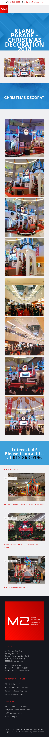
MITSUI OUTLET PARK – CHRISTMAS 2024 (24, 505)
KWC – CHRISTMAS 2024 (16, 587)
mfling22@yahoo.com (33, 2)
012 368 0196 (27, 457)
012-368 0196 (14, 2)
